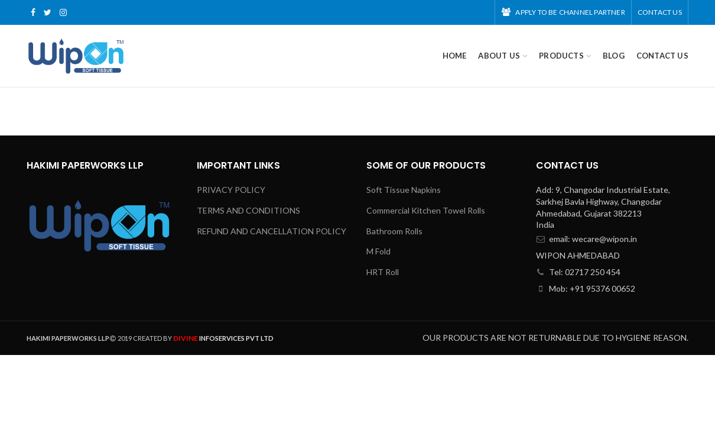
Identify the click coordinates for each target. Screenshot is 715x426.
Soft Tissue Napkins (403, 190)
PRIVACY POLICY (231, 190)
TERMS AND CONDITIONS (248, 210)
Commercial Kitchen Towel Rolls (425, 210)
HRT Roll (382, 272)
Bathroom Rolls (394, 231)
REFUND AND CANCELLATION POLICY (271, 231)
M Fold (378, 251)
